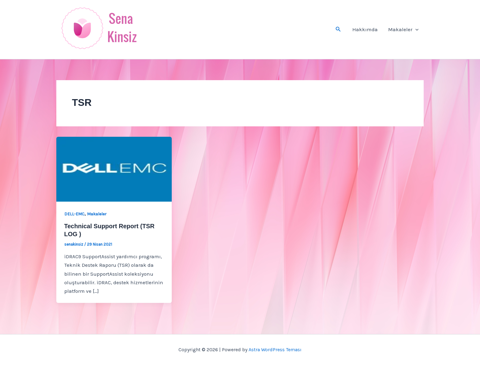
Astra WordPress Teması (275, 349)
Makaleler (403, 29)
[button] (338, 29)
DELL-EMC (74, 214)
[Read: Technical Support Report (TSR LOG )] (114, 169)
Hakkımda (365, 29)
